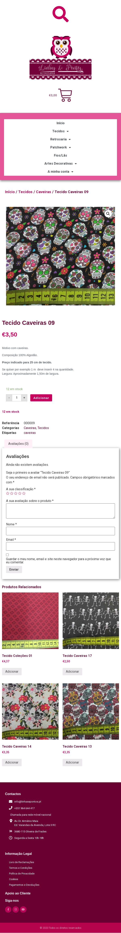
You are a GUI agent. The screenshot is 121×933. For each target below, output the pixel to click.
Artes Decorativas (60, 163)
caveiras (30, 433)
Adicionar (41, 398)
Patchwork (60, 147)
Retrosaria (60, 139)
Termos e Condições (20, 868)
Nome (11, 524)
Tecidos (60, 131)
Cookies (13, 879)
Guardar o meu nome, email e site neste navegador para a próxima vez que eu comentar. (58, 560)
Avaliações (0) (18, 444)
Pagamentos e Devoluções (24, 885)
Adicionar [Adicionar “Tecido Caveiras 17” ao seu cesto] (72, 671)
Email (11, 539)
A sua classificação (21, 489)
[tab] (18, 443)
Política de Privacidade (22, 873)
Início (61, 123)
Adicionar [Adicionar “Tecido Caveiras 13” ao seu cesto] (72, 762)
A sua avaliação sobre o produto (30, 501)
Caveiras (43, 191)
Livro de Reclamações (21, 862)
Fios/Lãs (60, 155)
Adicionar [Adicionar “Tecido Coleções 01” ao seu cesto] (11, 671)
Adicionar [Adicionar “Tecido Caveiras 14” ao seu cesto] (11, 762)
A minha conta (60, 172)
